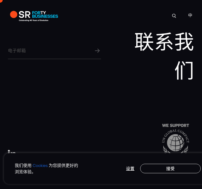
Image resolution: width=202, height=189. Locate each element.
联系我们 (157, 15)
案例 (62, 15)
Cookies (40, 165)
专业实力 (98, 15)
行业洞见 (118, 15)
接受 (170, 168)
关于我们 (78, 15)
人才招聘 (138, 15)
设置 (130, 168)
